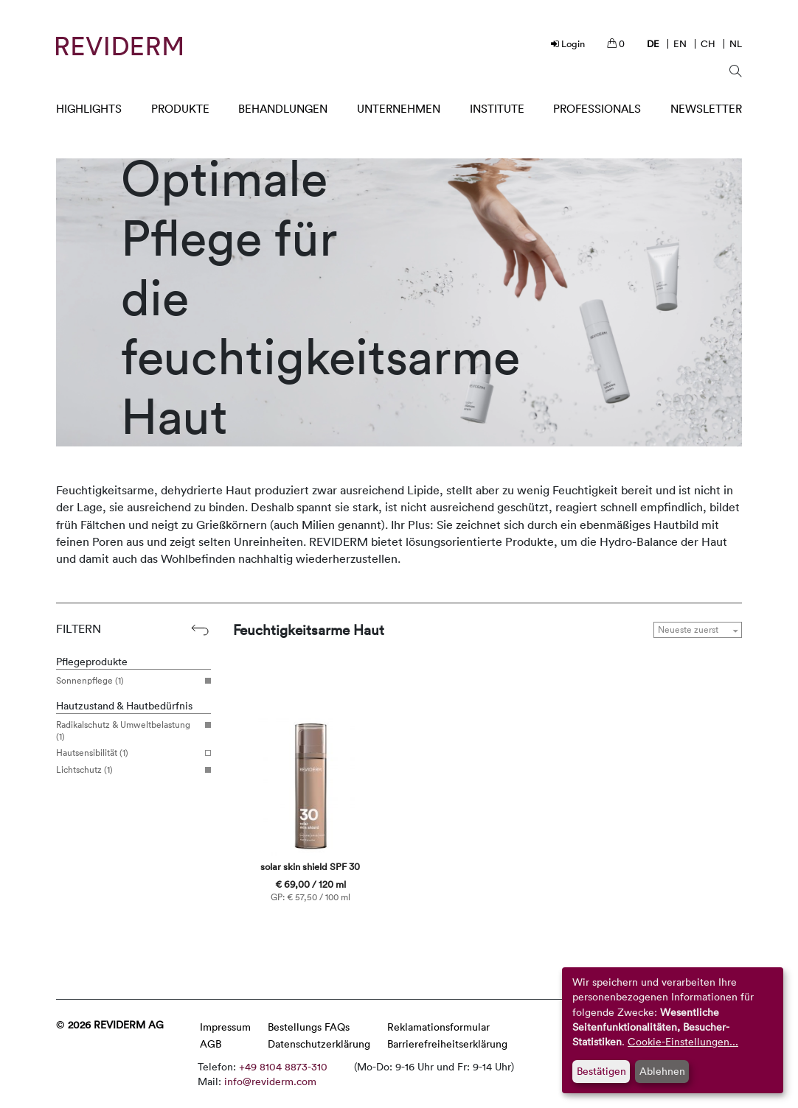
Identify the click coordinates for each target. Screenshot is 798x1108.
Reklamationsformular (438, 1027)
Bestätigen (601, 1071)
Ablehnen (662, 1071)
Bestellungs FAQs (309, 1027)
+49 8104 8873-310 (283, 1066)
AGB (210, 1044)
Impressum (225, 1027)
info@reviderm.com (270, 1081)
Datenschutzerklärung (319, 1044)
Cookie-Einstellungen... (683, 1041)
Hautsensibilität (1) (128, 753)
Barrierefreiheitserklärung (447, 1044)
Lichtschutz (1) (128, 770)
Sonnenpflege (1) (128, 681)
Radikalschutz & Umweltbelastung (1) (128, 730)
